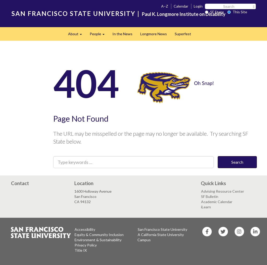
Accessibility (85, 229)
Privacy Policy (86, 245)
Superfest (183, 34)
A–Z (164, 6)
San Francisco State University (162, 229)
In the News (122, 34)
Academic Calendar (216, 201)
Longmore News (153, 34)
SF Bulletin (209, 196)
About (77, 35)
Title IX (81, 250)
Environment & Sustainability (98, 240)
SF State (214, 12)
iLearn (206, 207)
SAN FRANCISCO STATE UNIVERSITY (73, 13)
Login (198, 6)
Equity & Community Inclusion (99, 234)
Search (237, 162)
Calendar (181, 6)
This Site (237, 12)
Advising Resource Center (222, 191)
